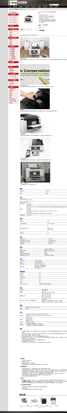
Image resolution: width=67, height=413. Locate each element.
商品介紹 (22, 34)
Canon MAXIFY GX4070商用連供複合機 (30, 9)
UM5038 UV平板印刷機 (12, 75)
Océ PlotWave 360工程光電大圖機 (13, 63)
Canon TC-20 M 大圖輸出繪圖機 (13, 16)
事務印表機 (33, 6)
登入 (58, 0)
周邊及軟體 (45, 6)
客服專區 (56, 6)
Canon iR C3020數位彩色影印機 (13, 22)
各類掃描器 (21, 6)
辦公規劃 (51, 6)
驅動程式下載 (50, 0)
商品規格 (28, 34)
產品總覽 (39, 6)
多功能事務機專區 (15, 9)
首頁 (10, 6)
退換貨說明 (34, 34)
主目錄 (10, 9)
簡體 (53, 0)
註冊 (55, 0)
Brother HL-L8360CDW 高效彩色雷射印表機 (13, 17)
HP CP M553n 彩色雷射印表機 (13, 19)
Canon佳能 (21, 9)
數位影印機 (27, 6)
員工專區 (46, 0)
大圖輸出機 (15, 6)
